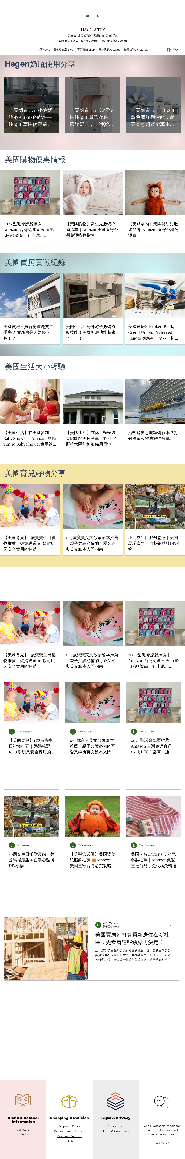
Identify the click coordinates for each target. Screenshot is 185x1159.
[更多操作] (172, 925)
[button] (162, 1143)
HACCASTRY (93, 29)
